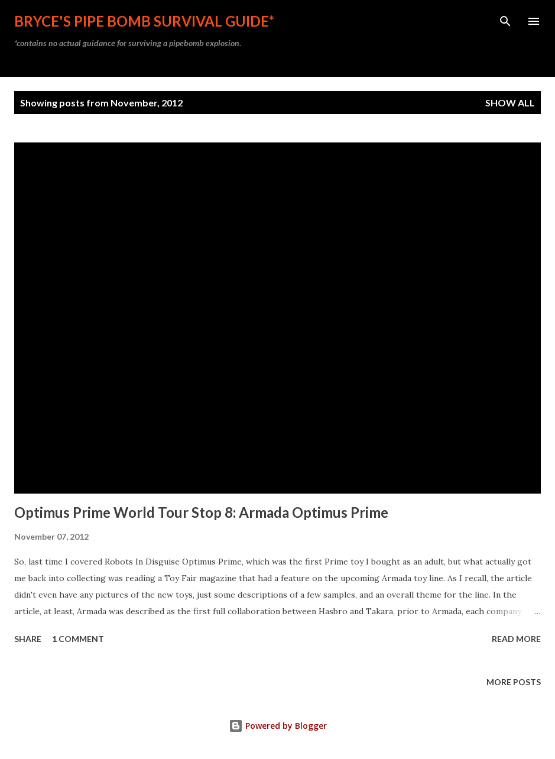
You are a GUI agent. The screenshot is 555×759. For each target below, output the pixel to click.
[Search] (505, 21)
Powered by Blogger (278, 725)
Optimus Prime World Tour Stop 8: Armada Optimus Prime (201, 512)
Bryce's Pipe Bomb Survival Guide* (144, 21)
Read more (516, 639)
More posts (513, 682)
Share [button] (27, 639)
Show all (510, 102)
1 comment (78, 639)
